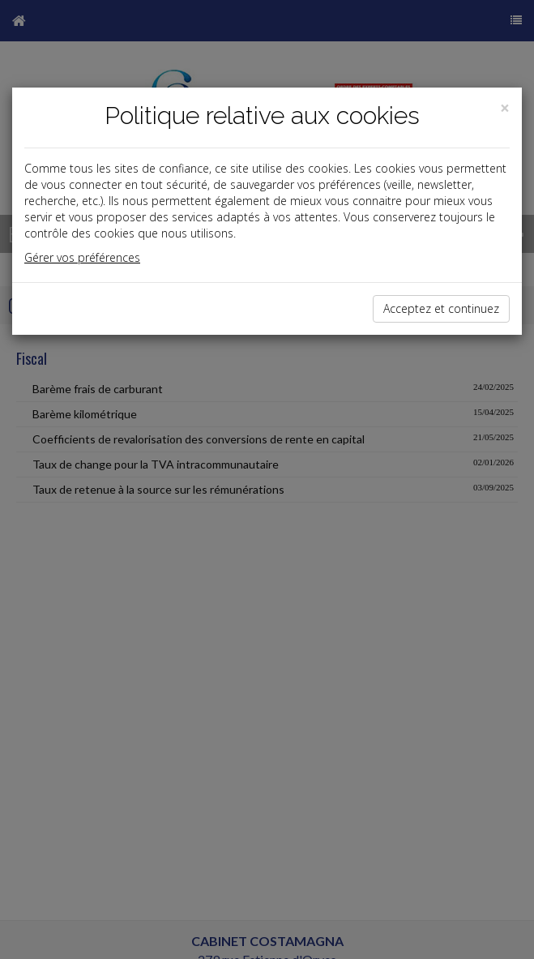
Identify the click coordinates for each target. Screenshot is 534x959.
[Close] (505, 108)
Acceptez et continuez (441, 308)
